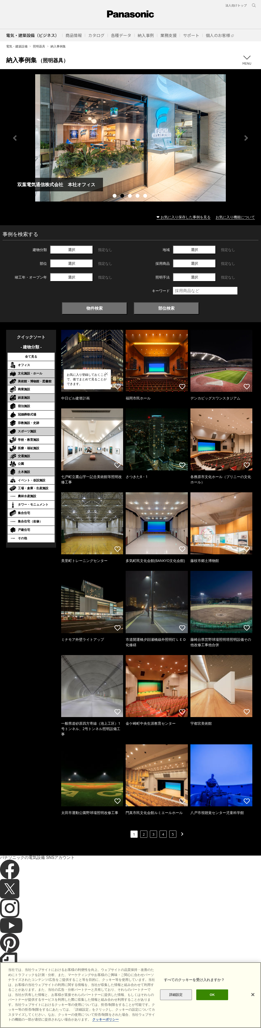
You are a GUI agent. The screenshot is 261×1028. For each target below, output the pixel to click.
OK (212, 995)
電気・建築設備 (17, 46)
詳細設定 (176, 995)
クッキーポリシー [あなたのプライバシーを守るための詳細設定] (105, 1019)
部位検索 (166, 308)
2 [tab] (122, 196)
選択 (71, 249)
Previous (15, 138)
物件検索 (94, 308)
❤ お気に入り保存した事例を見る (183, 217)
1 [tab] (115, 196)
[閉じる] (252, 994)
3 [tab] (130, 196)
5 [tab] (145, 196)
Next (246, 138)
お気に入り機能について (235, 217)
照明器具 (39, 46)
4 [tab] (138, 196)
